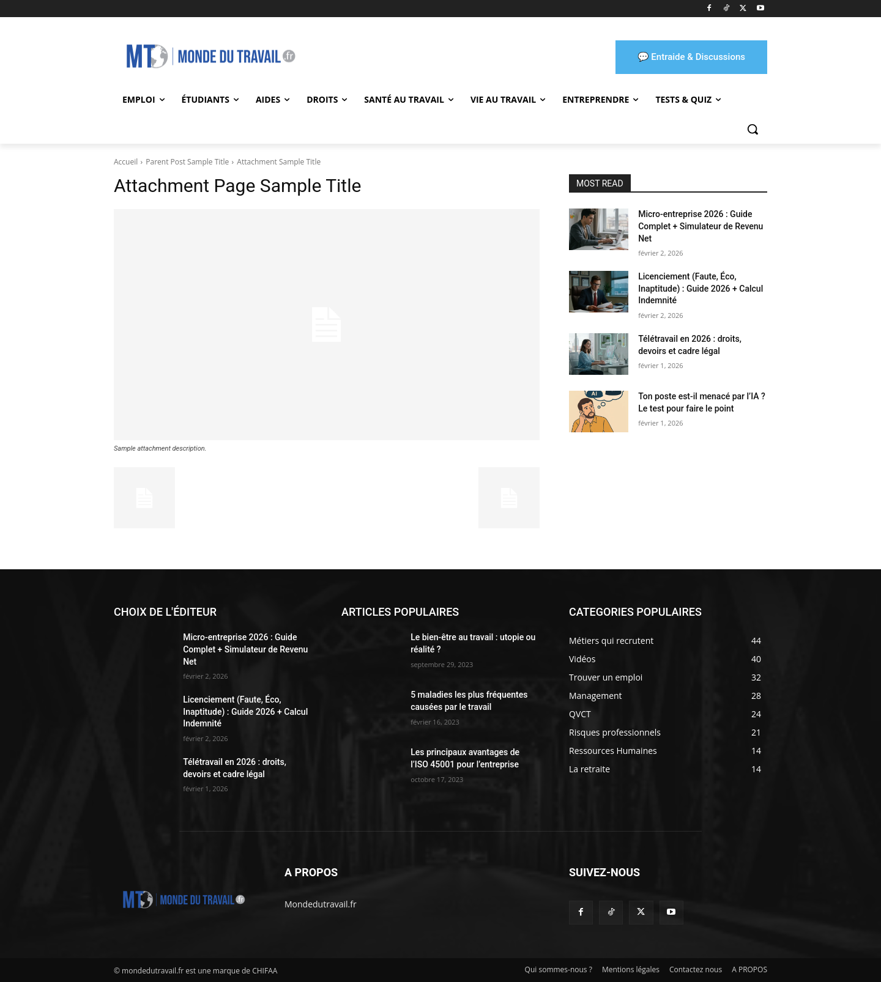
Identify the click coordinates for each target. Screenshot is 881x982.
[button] (752, 129)
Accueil (126, 162)
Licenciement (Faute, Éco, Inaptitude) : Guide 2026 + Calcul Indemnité (700, 288)
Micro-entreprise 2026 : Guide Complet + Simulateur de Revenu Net (700, 226)
